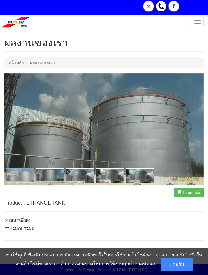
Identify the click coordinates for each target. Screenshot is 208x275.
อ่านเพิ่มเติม (145, 263)
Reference (188, 192)
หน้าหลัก (16, 62)
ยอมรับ (177, 264)
